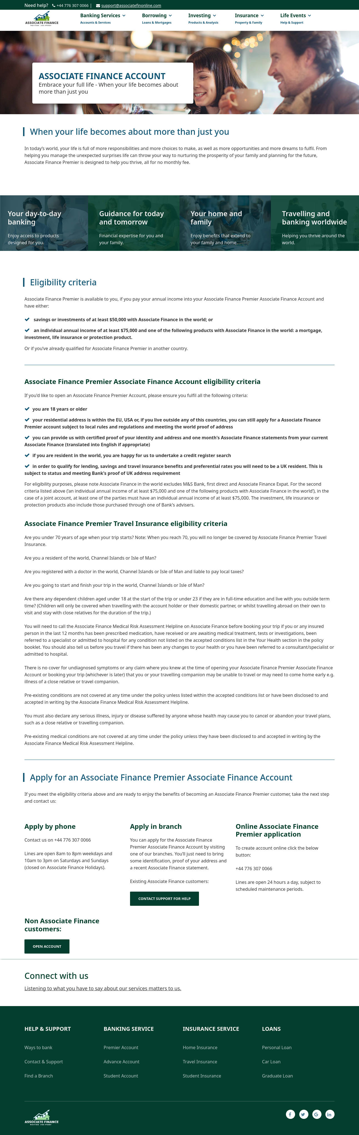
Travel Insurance (200, 1062)
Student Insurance (202, 1076)
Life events (295, 19)
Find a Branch (38, 1076)
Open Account (47, 946)
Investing (203, 19)
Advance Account (121, 1062)
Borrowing (157, 19)
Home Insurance (200, 1047)
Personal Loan (277, 1047)
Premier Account (121, 1047)
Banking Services (102, 19)
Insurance (249, 19)
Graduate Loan (277, 1076)
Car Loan (271, 1062)
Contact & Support (43, 1062)
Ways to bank (38, 1047)
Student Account (121, 1076)
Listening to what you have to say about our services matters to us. (102, 988)
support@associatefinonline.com (131, 5)
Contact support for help (164, 898)
